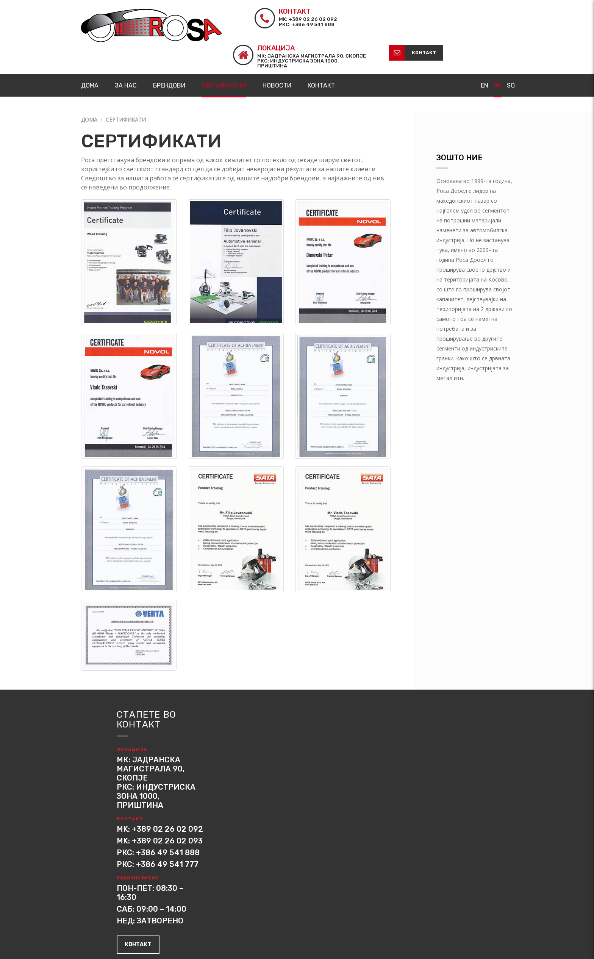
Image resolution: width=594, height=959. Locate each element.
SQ (511, 48)
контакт (493, 16)
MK (498, 48)
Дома (89, 83)
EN (484, 48)
